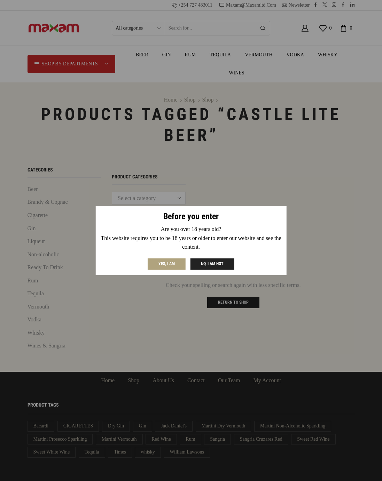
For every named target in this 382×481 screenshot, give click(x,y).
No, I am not (212, 263)
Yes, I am (166, 263)
